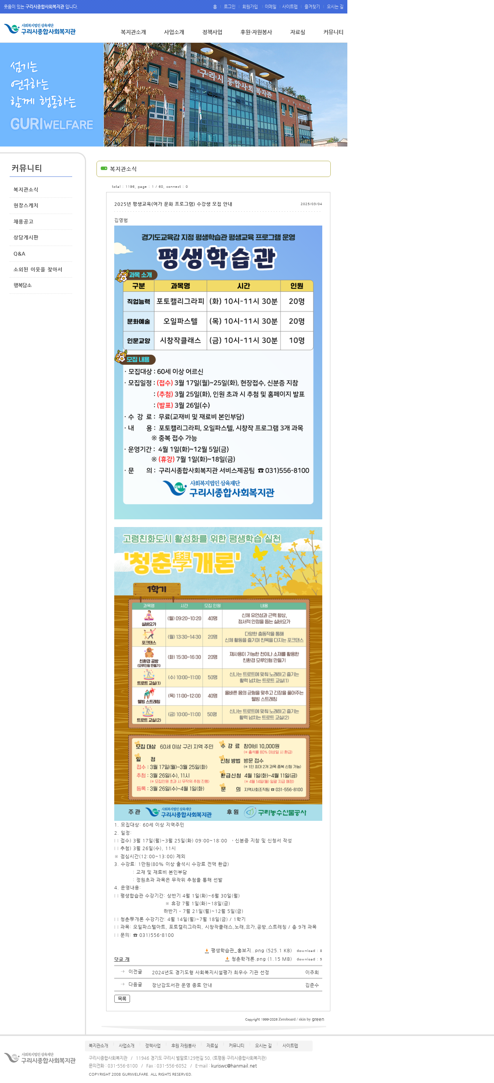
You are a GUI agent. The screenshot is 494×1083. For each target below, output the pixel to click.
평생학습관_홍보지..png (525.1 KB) (251, 950)
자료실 (297, 32)
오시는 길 (334, 6)
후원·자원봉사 (256, 32)
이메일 (271, 6)
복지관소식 (26, 189)
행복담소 (23, 285)
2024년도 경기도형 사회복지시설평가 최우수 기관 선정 (210, 972)
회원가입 (250, 6)
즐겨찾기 (312, 6)
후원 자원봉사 (183, 1045)
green (318, 1019)
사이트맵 (290, 6)
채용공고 (24, 221)
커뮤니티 (333, 32)
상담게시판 (26, 237)
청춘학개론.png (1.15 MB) (262, 959)
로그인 (230, 6)
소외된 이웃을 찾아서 (38, 269)
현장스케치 (26, 205)
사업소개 (174, 32)
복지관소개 (133, 32)
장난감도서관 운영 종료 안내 (182, 985)
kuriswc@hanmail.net (234, 1065)
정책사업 (212, 32)
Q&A (19, 253)
